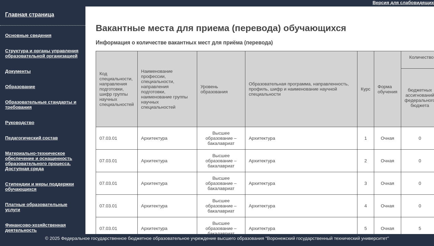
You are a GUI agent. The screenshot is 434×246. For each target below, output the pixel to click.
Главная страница (29, 14)
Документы (18, 71)
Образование (20, 86)
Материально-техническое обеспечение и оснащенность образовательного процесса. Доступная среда (38, 161)
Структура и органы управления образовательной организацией (42, 53)
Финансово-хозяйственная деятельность (35, 227)
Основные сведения (28, 35)
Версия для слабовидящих (403, 2)
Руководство (19, 122)
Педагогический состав (31, 137)
